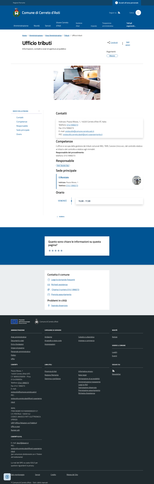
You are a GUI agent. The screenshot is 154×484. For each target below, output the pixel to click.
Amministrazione (21, 25)
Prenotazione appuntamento (89, 390)
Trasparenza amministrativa (107, 24)
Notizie (114, 337)
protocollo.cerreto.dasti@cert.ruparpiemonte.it (82, 134)
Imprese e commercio (86, 340)
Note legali (82, 375)
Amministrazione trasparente (89, 381)
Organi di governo (17, 347)
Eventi (114, 355)
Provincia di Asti (51, 371)
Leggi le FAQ (83, 384)
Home (24, 35)
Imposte (94, 26)
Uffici (13, 358)
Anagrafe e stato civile (53, 340)
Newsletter (116, 374)
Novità (37, 25)
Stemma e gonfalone (53, 378)
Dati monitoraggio (17, 474)
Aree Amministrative (53, 35)
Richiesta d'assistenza (86, 393)
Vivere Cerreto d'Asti (62, 24)
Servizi (48, 25)
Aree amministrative (18, 337)
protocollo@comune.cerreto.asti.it (79, 131)
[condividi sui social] (112, 42)
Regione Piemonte (19, 2)
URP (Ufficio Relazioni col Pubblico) (24, 422)
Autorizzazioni (50, 344)
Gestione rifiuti (79, 24)
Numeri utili (15, 430)
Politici (13, 355)
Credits (53, 474)
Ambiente (48, 337)
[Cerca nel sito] (137, 12)
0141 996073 (72, 185)
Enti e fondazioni (17, 344)
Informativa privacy (85, 371)
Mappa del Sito (72, 474)
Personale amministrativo (20, 351)
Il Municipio (64, 177)
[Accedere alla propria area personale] (126, 2)
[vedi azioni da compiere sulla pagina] (126, 43)
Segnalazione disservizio (87, 387)
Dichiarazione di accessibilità (89, 378)
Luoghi (114, 352)
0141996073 (72, 124)
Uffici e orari (15, 426)
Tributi (66, 35)
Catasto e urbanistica (86, 337)
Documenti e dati (17, 340)
